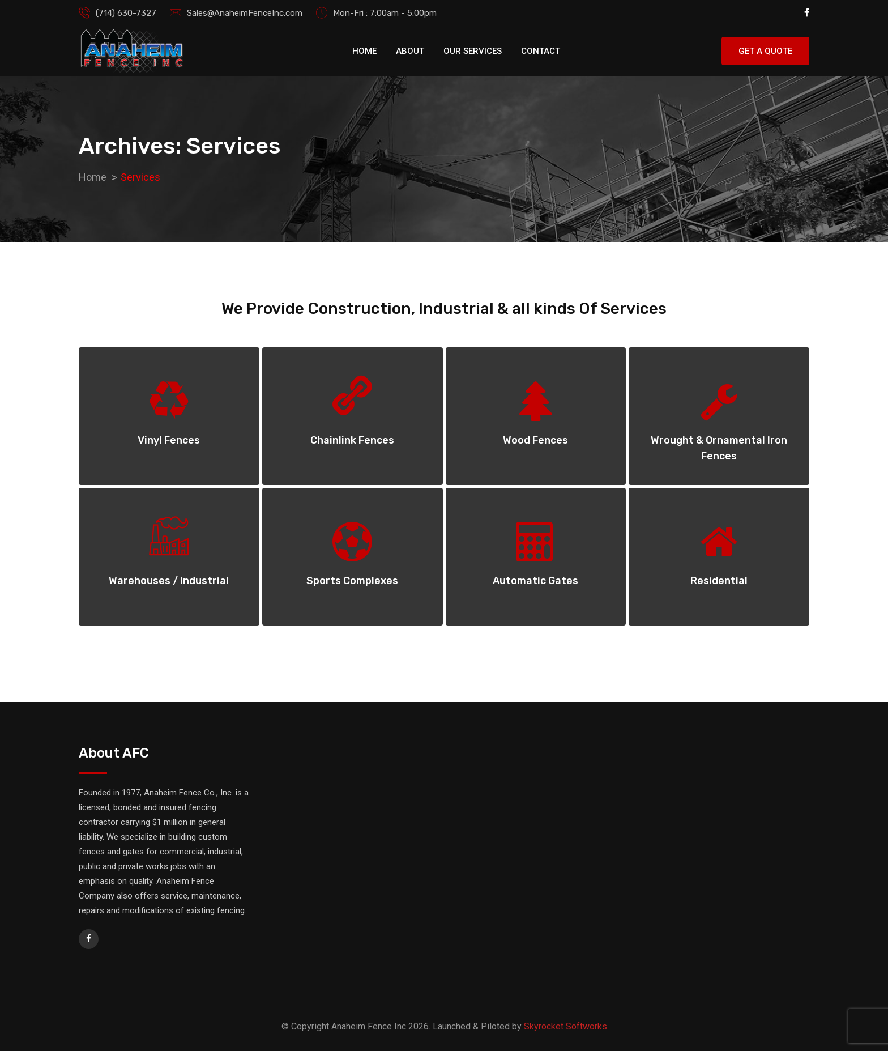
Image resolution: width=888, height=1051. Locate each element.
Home (364, 51)
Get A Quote (765, 51)
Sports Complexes (352, 581)
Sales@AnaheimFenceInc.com (244, 13)
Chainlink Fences (352, 440)
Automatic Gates (535, 581)
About (410, 51)
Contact (540, 51)
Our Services (472, 51)
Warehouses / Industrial (169, 581)
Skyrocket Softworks (565, 1026)
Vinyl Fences (169, 440)
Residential (719, 581)
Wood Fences (535, 440)
